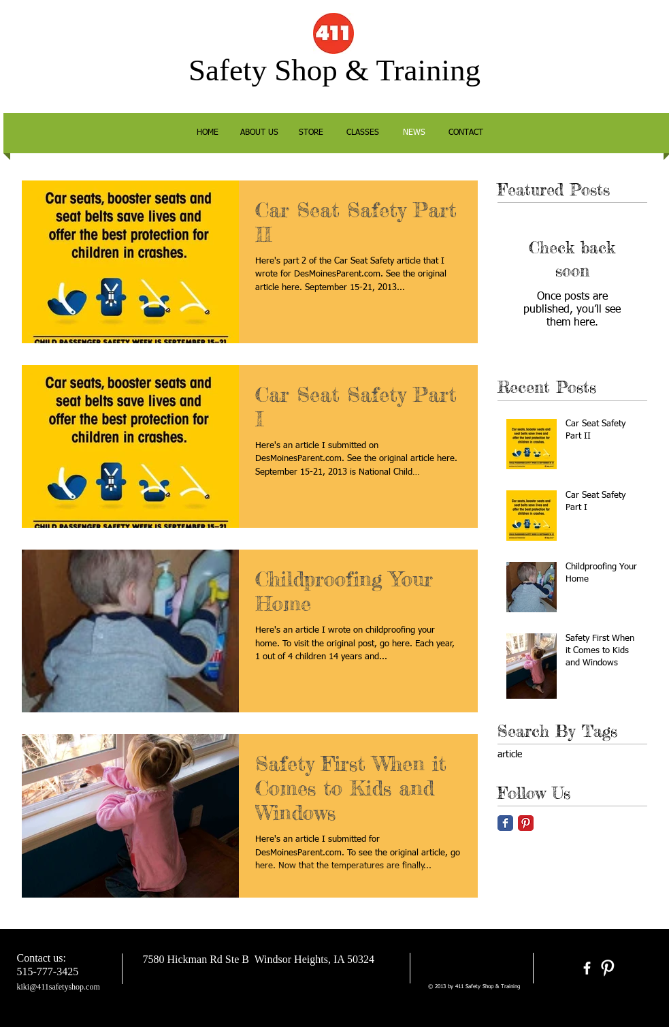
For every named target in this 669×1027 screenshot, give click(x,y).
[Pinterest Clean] (607, 968)
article (509, 754)
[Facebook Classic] (505, 823)
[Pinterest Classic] (526, 823)
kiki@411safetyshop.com (58, 987)
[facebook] (586, 968)
